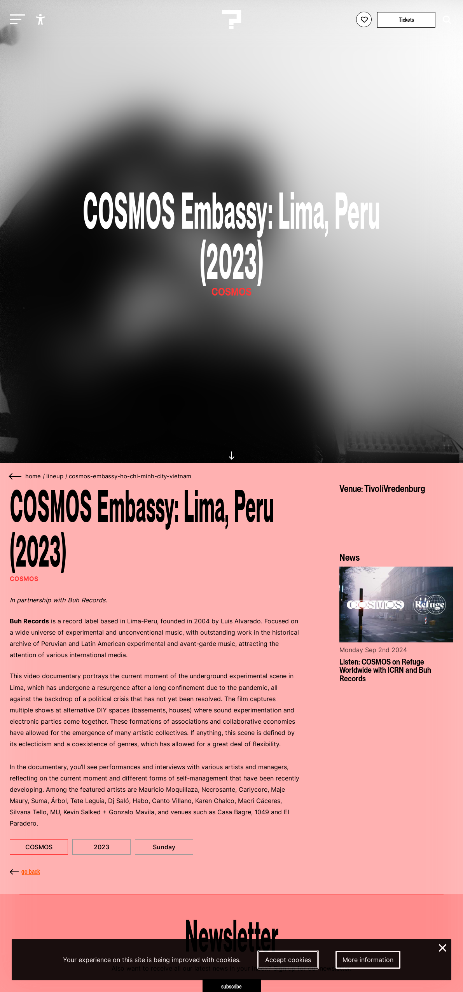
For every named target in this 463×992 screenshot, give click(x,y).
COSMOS (38, 847)
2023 (101, 847)
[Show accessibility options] (41, 19)
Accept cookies (288, 960)
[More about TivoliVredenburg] (396, 520)
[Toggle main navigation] (15, 20)
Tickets (406, 19)
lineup (54, 476)
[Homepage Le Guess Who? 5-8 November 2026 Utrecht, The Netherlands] (232, 19)
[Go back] (15, 476)
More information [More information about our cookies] (367, 960)
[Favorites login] (364, 19)
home (33, 476)
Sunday (164, 847)
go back (25, 871)
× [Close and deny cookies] (443, 947)
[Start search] (445, 20)
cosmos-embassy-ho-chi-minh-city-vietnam (130, 476)
